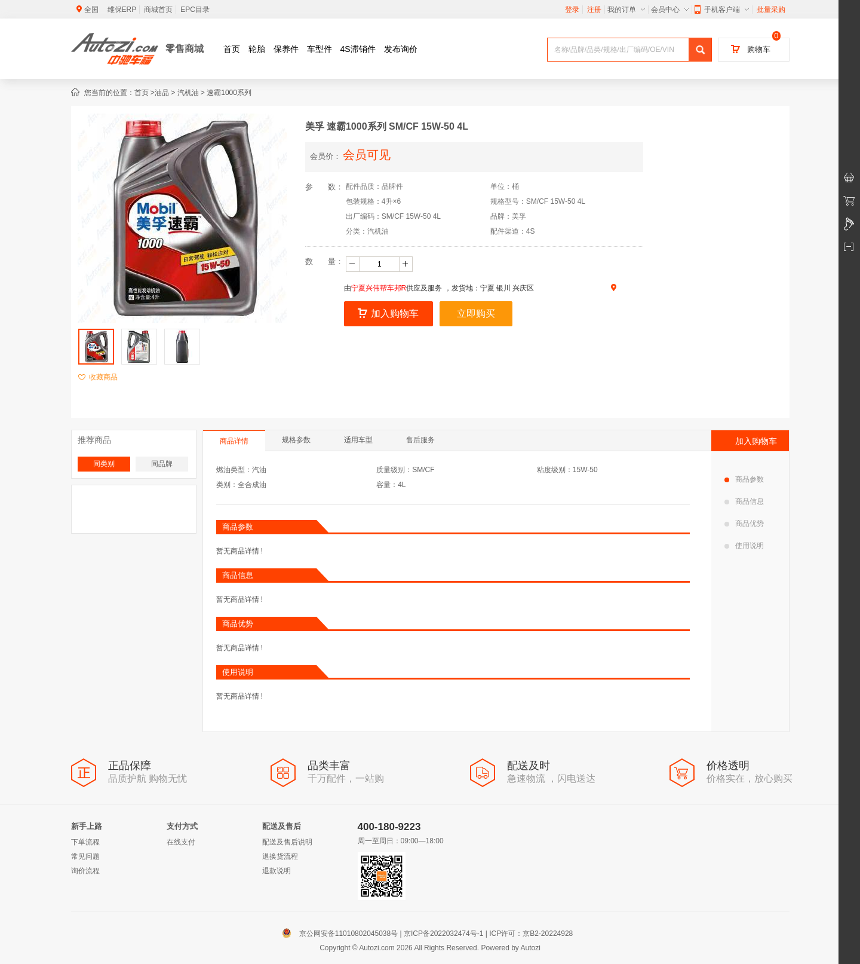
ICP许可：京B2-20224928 (531, 933)
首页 (231, 49)
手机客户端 (722, 9)
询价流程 (85, 871)
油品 (162, 92)
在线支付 (181, 842)
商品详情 (234, 441)
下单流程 (85, 842)
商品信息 (744, 501)
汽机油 (188, 92)
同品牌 (162, 464)
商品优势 (744, 523)
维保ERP (122, 9)
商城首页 (158, 9)
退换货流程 (280, 856)
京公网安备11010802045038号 (342, 933)
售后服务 (420, 440)
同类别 (104, 464)
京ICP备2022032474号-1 (443, 933)
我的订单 (626, 9)
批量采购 (771, 9)
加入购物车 (388, 313)
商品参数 (744, 479)
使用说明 (744, 545)
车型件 (319, 49)
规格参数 (296, 440)
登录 (572, 9)
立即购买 (476, 313)
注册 (594, 9)
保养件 (286, 49)
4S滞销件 (358, 49)
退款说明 (276, 871)
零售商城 (184, 49)
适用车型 (358, 440)
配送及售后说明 (287, 842)
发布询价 (400, 49)
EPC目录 (195, 9)
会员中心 (670, 9)
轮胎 (256, 49)
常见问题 (85, 856)
